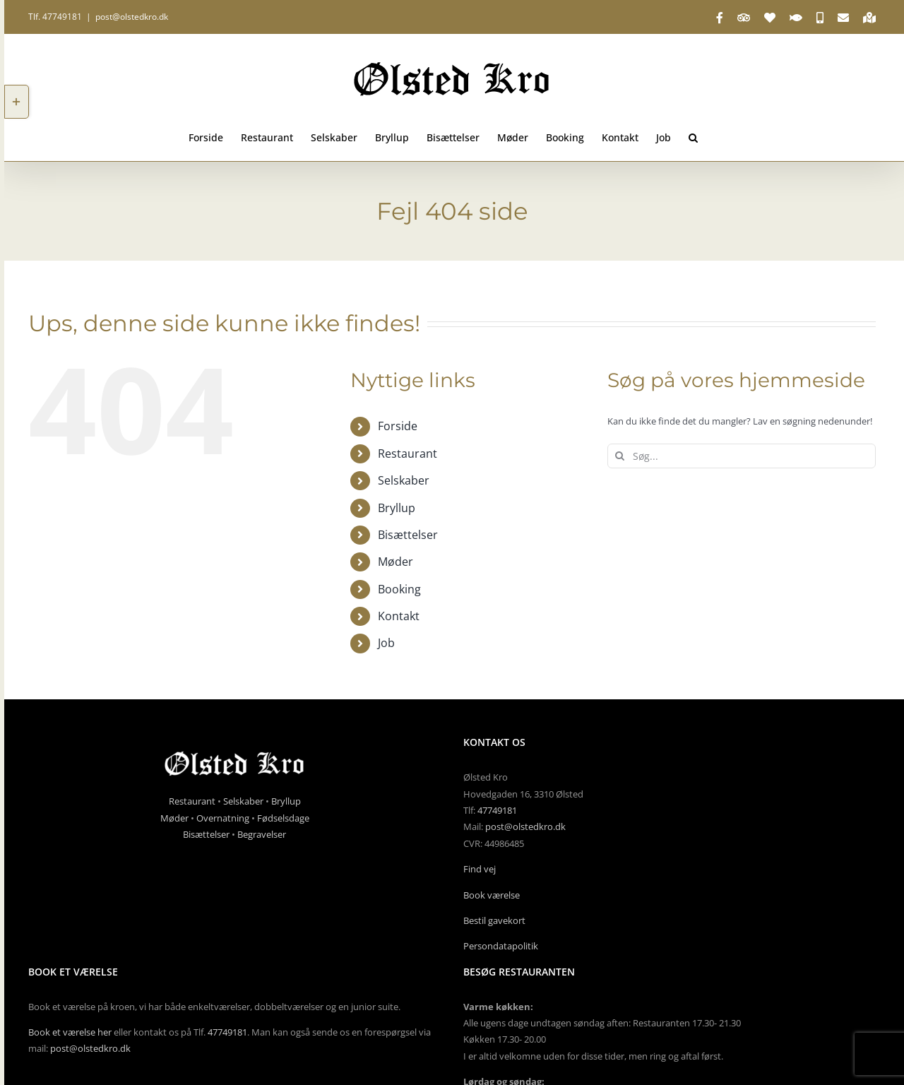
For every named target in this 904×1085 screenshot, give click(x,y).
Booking (399, 589)
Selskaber (403, 480)
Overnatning (222, 818)
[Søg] (619, 456)
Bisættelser (408, 534)
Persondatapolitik (500, 945)
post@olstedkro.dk (131, 17)
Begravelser (261, 834)
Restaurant (407, 453)
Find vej (479, 868)
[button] (693, 136)
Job (386, 643)
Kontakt (399, 616)
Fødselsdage (283, 818)
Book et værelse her (70, 1032)
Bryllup (396, 508)
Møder (395, 561)
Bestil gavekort (494, 920)
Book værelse (491, 895)
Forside (397, 426)
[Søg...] (741, 456)
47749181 (497, 810)
